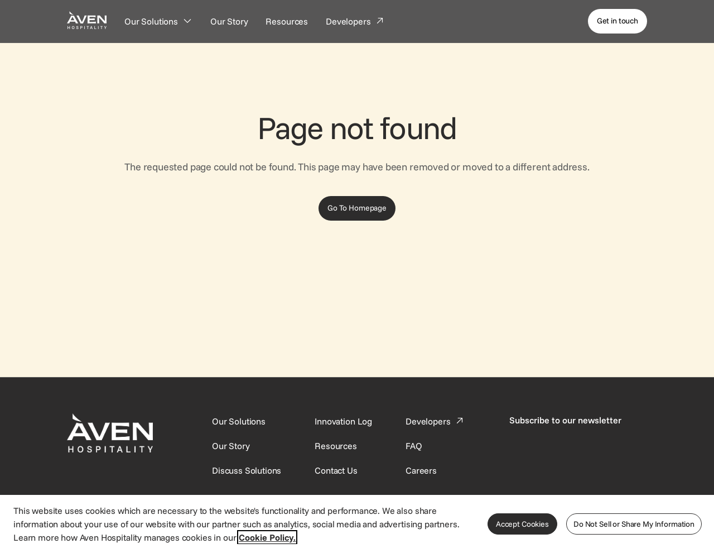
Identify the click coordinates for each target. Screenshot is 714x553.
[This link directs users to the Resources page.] (335, 446)
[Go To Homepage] (357, 208)
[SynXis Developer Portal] (231, 446)
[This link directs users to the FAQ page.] (413, 446)
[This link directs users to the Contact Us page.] (335, 470)
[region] (357, 523)
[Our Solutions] (158, 21)
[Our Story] (229, 21)
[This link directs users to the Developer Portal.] (435, 421)
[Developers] (355, 21)
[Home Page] (87, 20)
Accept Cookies (522, 524)
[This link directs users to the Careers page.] (421, 470)
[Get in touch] (617, 21)
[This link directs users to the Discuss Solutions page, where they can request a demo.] (246, 470)
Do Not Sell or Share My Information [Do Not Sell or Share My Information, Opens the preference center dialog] (633, 524)
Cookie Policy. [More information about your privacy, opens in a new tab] (267, 537)
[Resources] (287, 21)
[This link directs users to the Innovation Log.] (343, 421)
